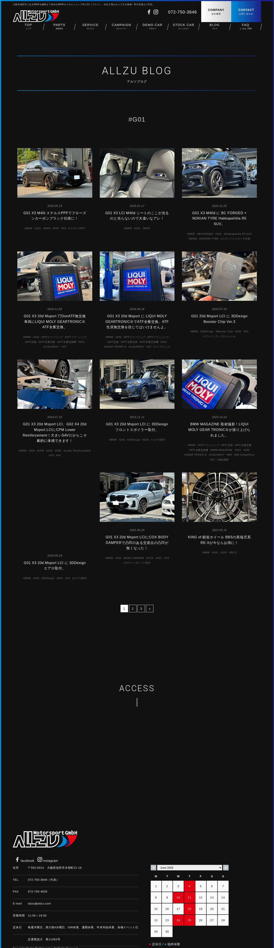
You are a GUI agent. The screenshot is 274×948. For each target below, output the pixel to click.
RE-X (234, 552)
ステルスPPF (77, 228)
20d (37, 337)
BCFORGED (205, 234)
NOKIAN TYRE (210, 238)
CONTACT (246, 12)
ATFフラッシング (76, 337)
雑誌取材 (224, 459)
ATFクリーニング (53, 337)
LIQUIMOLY (52, 346)
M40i (48, 228)
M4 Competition (245, 454)
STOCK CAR (183, 30)
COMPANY (216, 12)
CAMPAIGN (121, 30)
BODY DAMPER (134, 558)
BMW (29, 228)
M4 (230, 454)
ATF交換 (31, 342)
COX (150, 558)
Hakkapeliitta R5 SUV (239, 234)
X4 (59, 455)
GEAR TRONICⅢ (116, 346)
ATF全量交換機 (67, 342)
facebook (24, 845)
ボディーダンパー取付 (137, 562)
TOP (28, 30)
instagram (47, 845)
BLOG (214, 30)
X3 (64, 228)
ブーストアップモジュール (220, 336)
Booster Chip (225, 331)
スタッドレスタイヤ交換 (236, 238)
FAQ (245, 30)
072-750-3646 (182, 12)
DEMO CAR (152, 30)
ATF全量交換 (47, 342)
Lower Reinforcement (78, 450)
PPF (56, 228)
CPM (41, 450)
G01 (38, 228)
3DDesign (208, 331)
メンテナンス (162, 346)
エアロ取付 (159, 439)
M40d (193, 238)
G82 (247, 450)
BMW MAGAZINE (222, 450)
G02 (58, 450)
